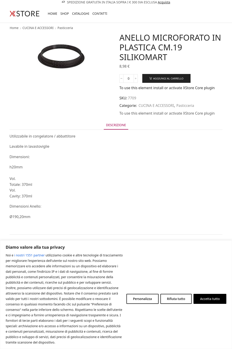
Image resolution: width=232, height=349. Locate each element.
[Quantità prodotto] (128, 78)
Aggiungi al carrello (168, 78)
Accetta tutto (210, 299)
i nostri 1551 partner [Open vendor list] (29, 255)
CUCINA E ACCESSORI (39, 28)
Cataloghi (80, 13)
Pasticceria (66, 28)
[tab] (116, 125)
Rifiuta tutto (176, 299)
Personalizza (142, 299)
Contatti (99, 13)
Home (52, 13)
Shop (64, 13)
